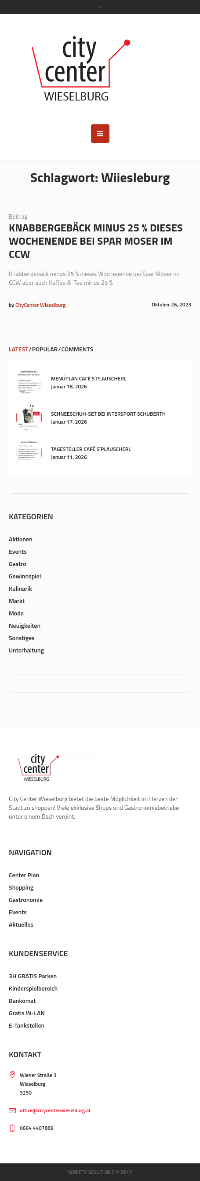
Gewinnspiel (25, 576)
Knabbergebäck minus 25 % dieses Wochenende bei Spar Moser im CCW (96, 241)
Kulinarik (20, 588)
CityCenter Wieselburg (40, 305)
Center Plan (24, 874)
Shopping (21, 887)
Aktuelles (21, 924)
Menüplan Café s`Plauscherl (88, 378)
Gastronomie (26, 899)
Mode (16, 613)
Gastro (17, 563)
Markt (17, 600)
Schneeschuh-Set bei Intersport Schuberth (108, 414)
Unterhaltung (26, 650)
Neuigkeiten (24, 625)
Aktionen (21, 539)
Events (18, 551)
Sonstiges (22, 637)
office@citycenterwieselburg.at (55, 1110)
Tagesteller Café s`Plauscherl (91, 449)
